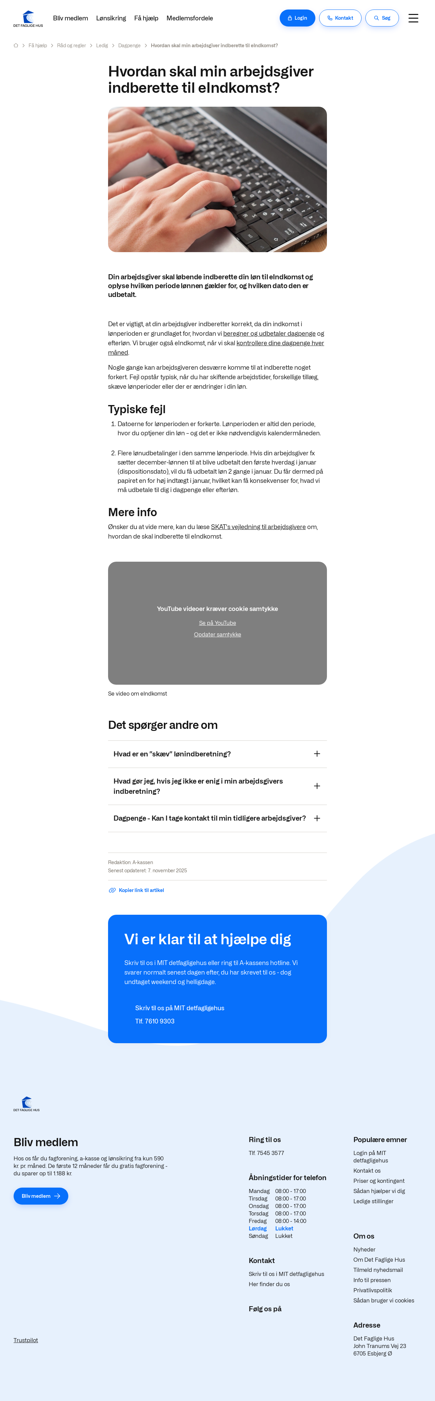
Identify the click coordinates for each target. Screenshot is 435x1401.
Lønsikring (111, 18)
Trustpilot (26, 1340)
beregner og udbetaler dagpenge (269, 333)
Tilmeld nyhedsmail (378, 1270)
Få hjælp (146, 18)
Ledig (102, 45)
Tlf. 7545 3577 (266, 1153)
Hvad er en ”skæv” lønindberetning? (217, 754)
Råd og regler (71, 45)
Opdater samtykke (217, 634)
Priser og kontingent (379, 1181)
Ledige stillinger (373, 1201)
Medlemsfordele (190, 18)
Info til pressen (372, 1280)
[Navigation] (413, 18)
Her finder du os (269, 1284)
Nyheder (364, 1249)
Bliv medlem (70, 18)
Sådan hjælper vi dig (379, 1191)
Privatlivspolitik (372, 1290)
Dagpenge (129, 45)
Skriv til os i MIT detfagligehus (286, 1274)
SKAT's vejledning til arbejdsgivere (258, 526)
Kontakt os (367, 1171)
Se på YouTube (217, 623)
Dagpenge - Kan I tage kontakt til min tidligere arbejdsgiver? (217, 818)
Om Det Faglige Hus (379, 1260)
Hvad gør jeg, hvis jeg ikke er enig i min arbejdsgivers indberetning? (217, 786)
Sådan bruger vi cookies (383, 1300)
